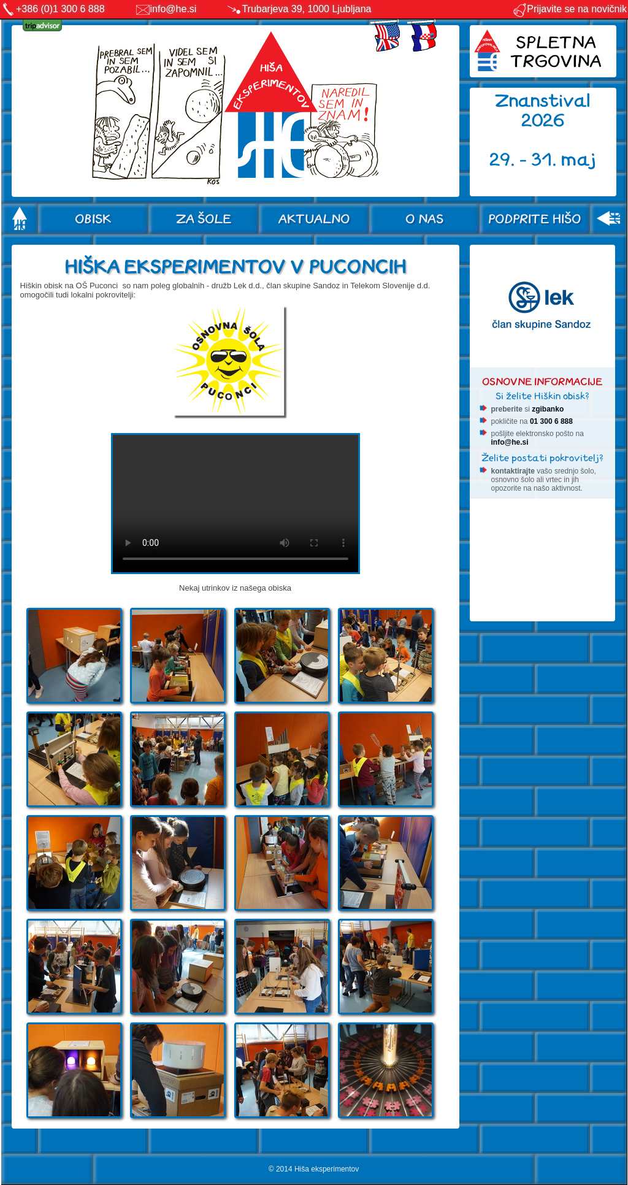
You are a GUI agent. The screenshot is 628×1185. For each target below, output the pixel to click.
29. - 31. (525, 159)
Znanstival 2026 (543, 110)
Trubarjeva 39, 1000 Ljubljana (306, 9)
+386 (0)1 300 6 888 (60, 9)
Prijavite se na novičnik (569, 9)
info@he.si (173, 9)
